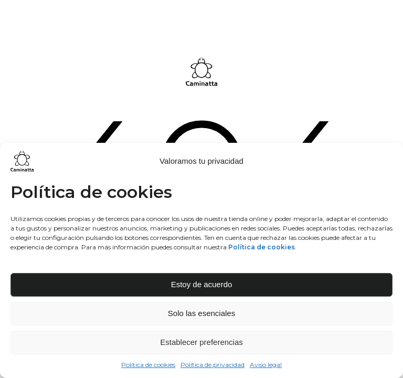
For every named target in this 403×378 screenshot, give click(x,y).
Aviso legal (266, 365)
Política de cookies (148, 365)
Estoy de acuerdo (201, 284)
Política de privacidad (213, 365)
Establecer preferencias (201, 342)
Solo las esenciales (201, 313)
